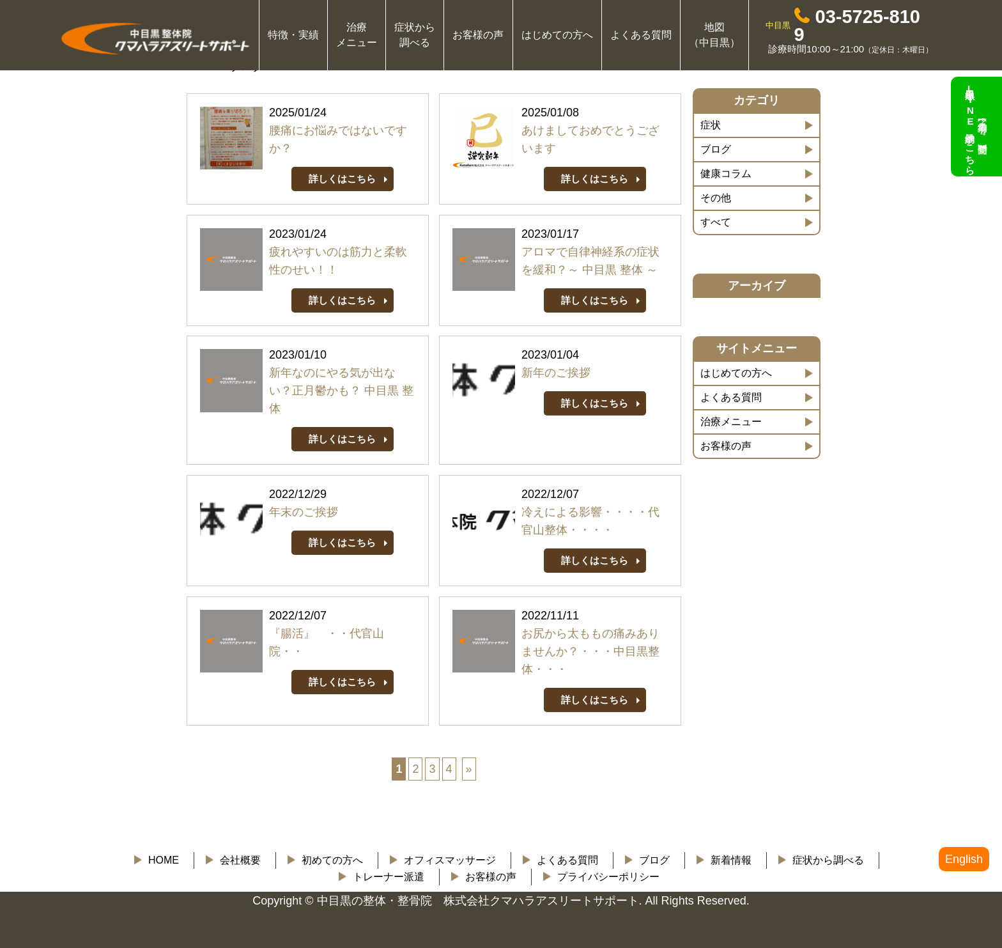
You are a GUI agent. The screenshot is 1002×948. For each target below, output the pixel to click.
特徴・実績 (293, 34)
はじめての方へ (557, 34)
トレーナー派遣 (388, 876)
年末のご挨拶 (303, 512)
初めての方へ (332, 860)
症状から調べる (828, 860)
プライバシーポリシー (608, 876)
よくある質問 (641, 34)
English (964, 859)
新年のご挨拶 (555, 372)
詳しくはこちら (342, 178)
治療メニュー (731, 421)
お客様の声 (478, 34)
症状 (710, 125)
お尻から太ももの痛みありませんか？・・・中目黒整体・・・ (590, 651)
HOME (163, 860)
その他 (715, 197)
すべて (715, 222)
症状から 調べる (414, 35)
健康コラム (726, 173)
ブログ (715, 149)
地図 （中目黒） (714, 35)
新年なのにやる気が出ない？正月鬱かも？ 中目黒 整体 (341, 390)
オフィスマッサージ (450, 860)
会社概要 (240, 860)
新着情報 (731, 860)
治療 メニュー (356, 35)
